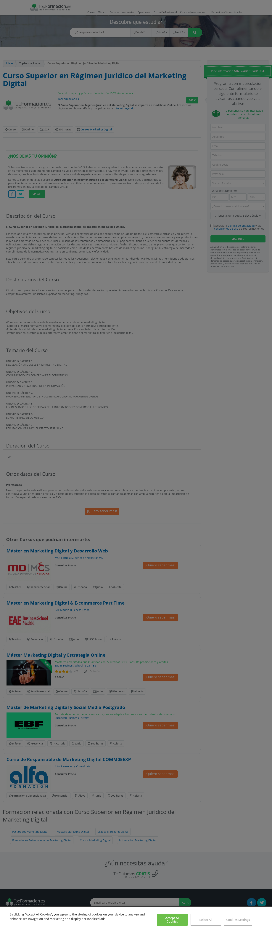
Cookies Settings (238, 920)
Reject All (206, 920)
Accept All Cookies (172, 919)
